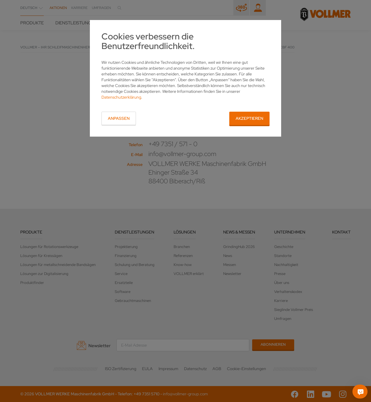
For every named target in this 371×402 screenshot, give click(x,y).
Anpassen (119, 118)
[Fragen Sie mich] (361, 392)
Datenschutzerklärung (121, 97)
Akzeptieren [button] (249, 118)
